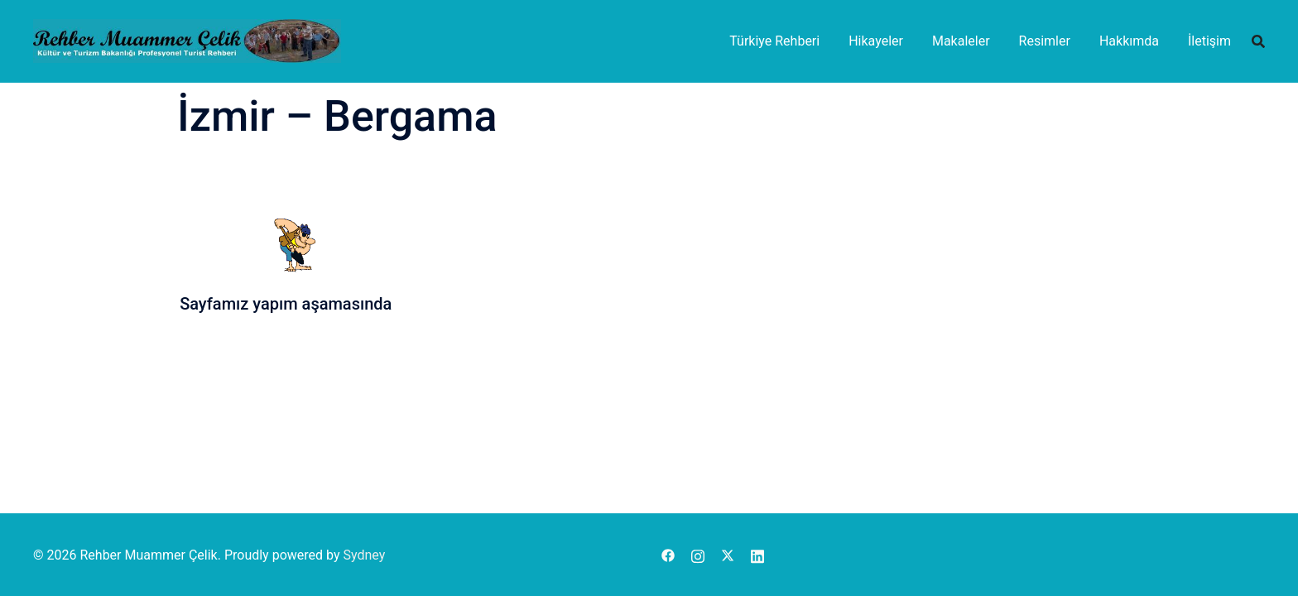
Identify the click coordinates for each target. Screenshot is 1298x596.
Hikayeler (876, 41)
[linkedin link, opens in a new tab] (757, 555)
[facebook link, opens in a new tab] (668, 555)
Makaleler (961, 41)
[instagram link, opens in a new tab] (697, 555)
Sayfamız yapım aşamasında (286, 304)
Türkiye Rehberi (774, 41)
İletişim (1209, 41)
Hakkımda (1129, 41)
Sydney (364, 555)
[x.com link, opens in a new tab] (727, 555)
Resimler (1044, 41)
